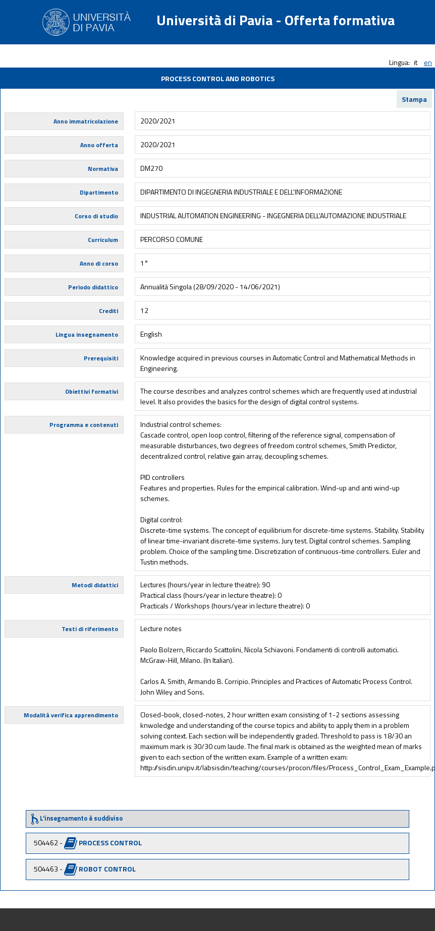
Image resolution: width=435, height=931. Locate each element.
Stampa (414, 99)
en (428, 62)
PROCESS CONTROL (110, 842)
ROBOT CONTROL (107, 868)
